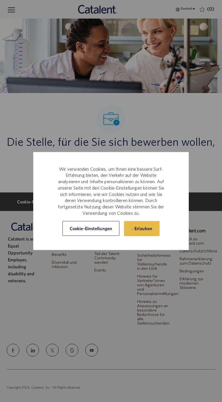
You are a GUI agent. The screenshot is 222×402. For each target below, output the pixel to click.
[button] (90, 228)
